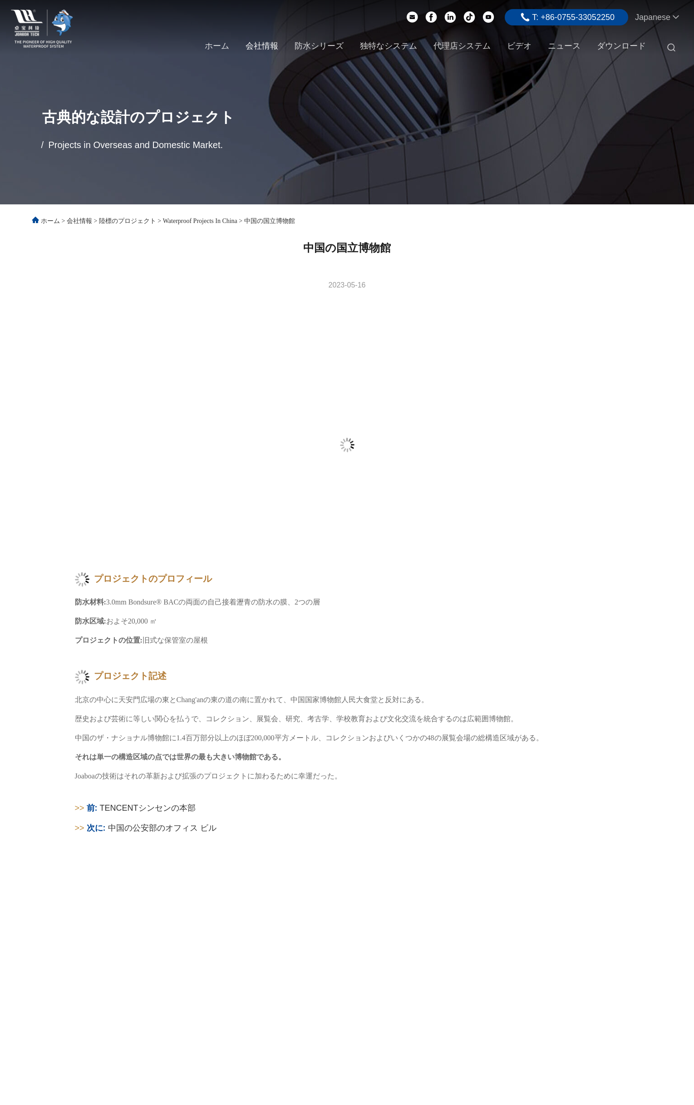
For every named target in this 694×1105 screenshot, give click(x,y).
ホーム (217, 45)
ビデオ (519, 45)
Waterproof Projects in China (200, 221)
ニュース (564, 45)
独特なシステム (388, 45)
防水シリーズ (319, 45)
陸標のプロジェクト (127, 221)
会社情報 (262, 45)
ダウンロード (621, 45)
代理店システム (462, 45)
